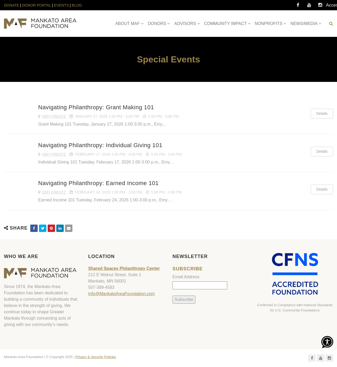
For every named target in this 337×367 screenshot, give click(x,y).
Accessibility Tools (331, 7)
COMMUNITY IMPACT (225, 23)
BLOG (77, 5)
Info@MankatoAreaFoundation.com (121, 293)
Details (322, 113)
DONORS (157, 23)
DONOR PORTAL (36, 5)
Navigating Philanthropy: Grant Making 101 (96, 107)
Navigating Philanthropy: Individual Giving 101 (100, 145)
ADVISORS (185, 23)
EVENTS (61, 5)
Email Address (185, 277)
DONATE (12, 5)
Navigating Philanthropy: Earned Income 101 (98, 183)
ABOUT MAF (127, 23)
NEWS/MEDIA (304, 23)
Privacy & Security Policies (95, 357)
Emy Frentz (54, 116)
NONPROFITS (269, 23)
